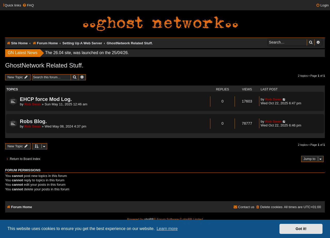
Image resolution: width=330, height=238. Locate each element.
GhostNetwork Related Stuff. (44, 65)
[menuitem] (28, 5)
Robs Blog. (33, 121)
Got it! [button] (301, 229)
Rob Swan (32, 104)
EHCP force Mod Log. (46, 99)
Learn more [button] (167, 228)
